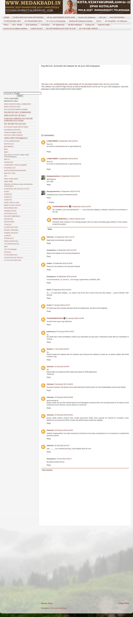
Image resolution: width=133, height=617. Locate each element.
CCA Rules (45, 25)
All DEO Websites (75, 25)
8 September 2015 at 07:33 (70, 191)
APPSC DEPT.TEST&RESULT (16, 138)
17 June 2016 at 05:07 (61, 349)
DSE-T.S (7, 159)
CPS (5, 176)
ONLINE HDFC (9, 222)
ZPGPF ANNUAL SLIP (11, 202)
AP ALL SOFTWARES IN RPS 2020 (61, 17)
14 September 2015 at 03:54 (62, 263)
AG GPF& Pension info (11, 244)
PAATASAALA (9, 144)
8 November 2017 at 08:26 (63, 384)
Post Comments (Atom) (59, 608)
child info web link (10, 184)
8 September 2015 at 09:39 (81, 206)
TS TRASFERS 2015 (10, 255)
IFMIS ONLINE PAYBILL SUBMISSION (17, 104)
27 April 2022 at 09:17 (64, 459)
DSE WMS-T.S (9, 155)
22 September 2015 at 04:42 (61, 290)
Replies (51, 202)
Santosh (50, 349)
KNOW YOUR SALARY (12, 107)
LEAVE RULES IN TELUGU (13, 257)
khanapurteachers (53, 176)
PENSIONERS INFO (11, 208)
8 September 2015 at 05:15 (68, 141)
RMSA (6, 152)
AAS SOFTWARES (117, 17)
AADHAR (7, 235)
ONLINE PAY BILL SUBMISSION (17, 112)
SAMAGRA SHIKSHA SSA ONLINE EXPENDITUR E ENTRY (18, 120)
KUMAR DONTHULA (60, 219)
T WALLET (8, 224)
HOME (6, 17)
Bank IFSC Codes (9, 173)
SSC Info (102, 17)
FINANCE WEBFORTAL (12, 216)
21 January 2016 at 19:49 (75, 318)
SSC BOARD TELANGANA (15, 124)
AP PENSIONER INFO (33, 21)
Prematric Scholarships (11, 230)
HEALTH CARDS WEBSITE (13, 135)
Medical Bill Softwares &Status (81, 21)
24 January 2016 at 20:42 (65, 331)
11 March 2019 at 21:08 (76, 219)
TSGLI (5, 25)
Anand (49, 305)
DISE (6, 246)
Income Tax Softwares (86, 17)
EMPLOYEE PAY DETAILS (15, 115)
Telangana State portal (11, 233)
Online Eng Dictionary (11, 241)
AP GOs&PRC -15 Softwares (116, 21)
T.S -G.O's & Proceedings (55, 21)
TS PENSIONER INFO (12, 21)
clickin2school (8, 162)
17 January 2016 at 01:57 (61, 305)
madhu (49, 263)
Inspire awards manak (11, 179)
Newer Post (46, 603)
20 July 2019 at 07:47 (61, 445)
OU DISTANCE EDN (11, 227)
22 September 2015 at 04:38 (66, 276)
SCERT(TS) (8, 197)
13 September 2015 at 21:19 (64, 237)
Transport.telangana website (13, 132)
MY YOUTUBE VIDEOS (88, 28)
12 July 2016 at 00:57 (61, 366)
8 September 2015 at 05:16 (68, 158)
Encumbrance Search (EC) (12, 129)
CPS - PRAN (17, 25)
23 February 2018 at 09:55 (63, 430)
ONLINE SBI (8, 219)
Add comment (47, 470)
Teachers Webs (104, 25)
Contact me (89, 25)
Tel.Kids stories (9, 238)
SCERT (6, 194)
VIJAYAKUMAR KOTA (60, 206)
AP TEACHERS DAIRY (12, 141)
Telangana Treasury (10, 211)
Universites (7, 252)
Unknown (50, 237)
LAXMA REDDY (52, 141)
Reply (49, 152)
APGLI (98, 21)
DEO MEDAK (8, 146)
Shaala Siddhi (8, 181)
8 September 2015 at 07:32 (70, 176)
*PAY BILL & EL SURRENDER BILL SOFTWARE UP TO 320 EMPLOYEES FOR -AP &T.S (75, 84)
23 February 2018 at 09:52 (63, 415)
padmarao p (51, 331)
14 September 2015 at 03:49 (66, 250)
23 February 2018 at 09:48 (63, 397)
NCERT (6, 191)
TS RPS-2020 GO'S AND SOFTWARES (28, 17)
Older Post (124, 603)
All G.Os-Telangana (10, 249)
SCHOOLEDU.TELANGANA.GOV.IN (16, 189)
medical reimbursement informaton (15, 170)
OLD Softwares (31, 25)
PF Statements (58, 25)
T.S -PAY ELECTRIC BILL (13, 260)
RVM (6, 149)
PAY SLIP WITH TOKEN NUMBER (16, 109)
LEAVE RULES (36, 28)
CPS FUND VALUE (10, 213)
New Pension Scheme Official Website (16, 127)
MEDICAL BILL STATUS (12, 205)
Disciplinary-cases (10, 168)
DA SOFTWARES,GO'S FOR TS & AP (61, 28)
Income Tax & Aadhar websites (15, 28)
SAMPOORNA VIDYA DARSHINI (15, 165)
